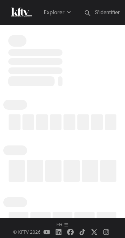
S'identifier (107, 12)
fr (62, 224)
